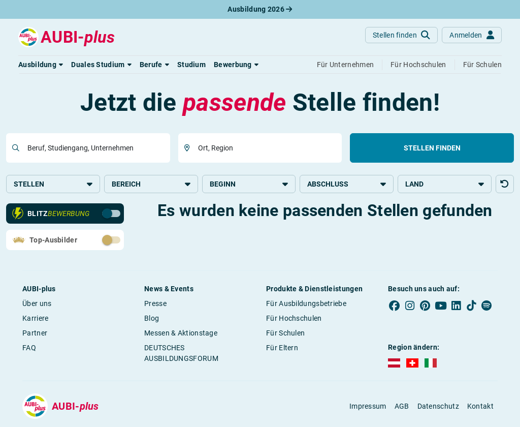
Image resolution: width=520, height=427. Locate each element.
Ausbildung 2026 (260, 9)
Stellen (53, 184)
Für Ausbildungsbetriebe (306, 303)
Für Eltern (282, 348)
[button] (40, 64)
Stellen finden (432, 148)
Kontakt (480, 406)
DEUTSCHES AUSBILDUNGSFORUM (181, 353)
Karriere (35, 318)
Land (444, 184)
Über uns (36, 303)
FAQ (29, 348)
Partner (34, 333)
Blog (151, 318)
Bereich (151, 184)
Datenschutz (438, 406)
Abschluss (346, 184)
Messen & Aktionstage (180, 333)
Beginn (249, 184)
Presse (155, 303)
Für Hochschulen (294, 318)
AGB (402, 406)
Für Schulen (285, 333)
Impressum (367, 406)
